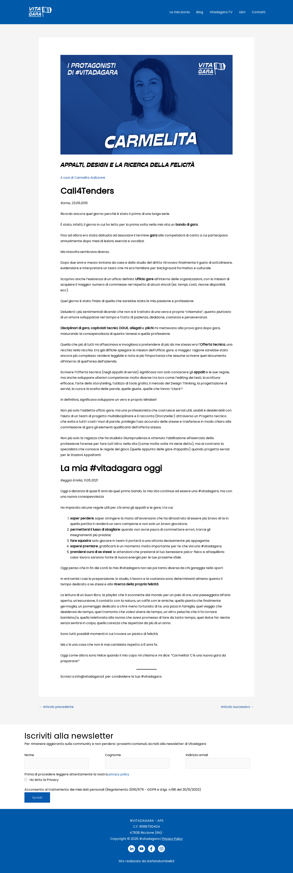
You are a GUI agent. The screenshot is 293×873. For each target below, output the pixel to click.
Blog (199, 11)
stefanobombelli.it (160, 861)
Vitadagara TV (221, 11)
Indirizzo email (197, 754)
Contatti (258, 11)
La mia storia (179, 11)
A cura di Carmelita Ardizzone (84, 177)
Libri (242, 11)
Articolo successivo (236, 706)
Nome (29, 754)
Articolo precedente (57, 706)
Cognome (113, 754)
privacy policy (119, 774)
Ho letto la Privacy (43, 779)
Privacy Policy (173, 838)
